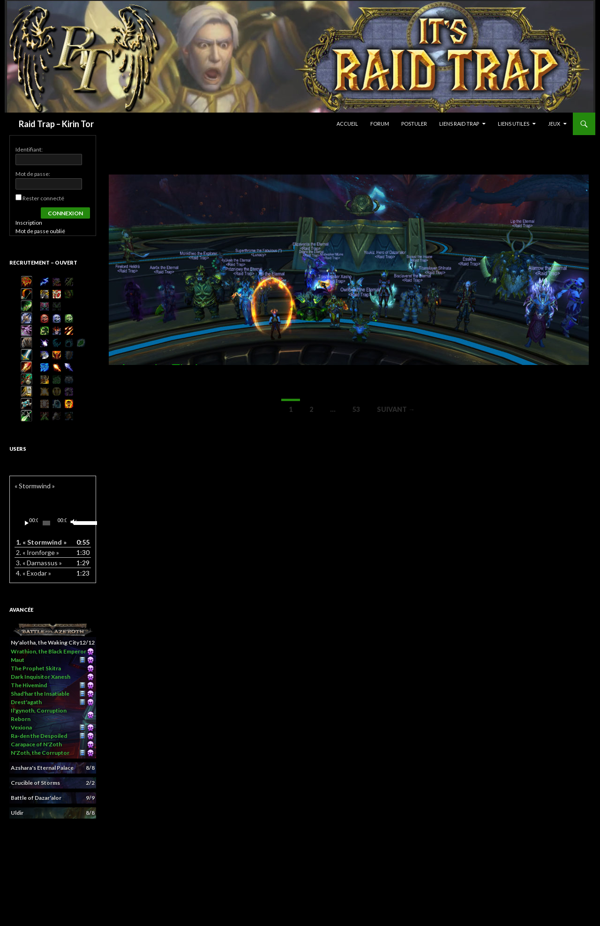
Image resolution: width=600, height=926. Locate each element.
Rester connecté (43, 198)
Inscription (28, 222)
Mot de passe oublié (40, 231)
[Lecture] (26, 523)
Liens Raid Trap (459, 124)
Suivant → (396, 409)
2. (37, 552)
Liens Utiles (513, 124)
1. (41, 542)
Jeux (554, 124)
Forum (379, 124)
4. (33, 573)
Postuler (414, 124)
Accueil (347, 124)
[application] (53, 523)
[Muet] (72, 523)
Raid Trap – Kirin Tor (56, 124)
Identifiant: (29, 149)
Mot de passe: (32, 173)
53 (356, 409)
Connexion (65, 213)
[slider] (46, 523)
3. (39, 563)
